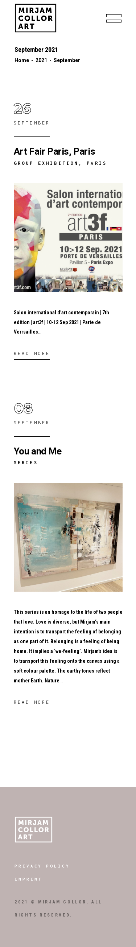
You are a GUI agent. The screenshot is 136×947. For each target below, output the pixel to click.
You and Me (38, 451)
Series (26, 462)
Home (22, 60)
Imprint (28, 879)
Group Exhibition (46, 163)
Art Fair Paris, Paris (54, 151)
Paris (97, 163)
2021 (41, 60)
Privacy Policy (42, 866)
